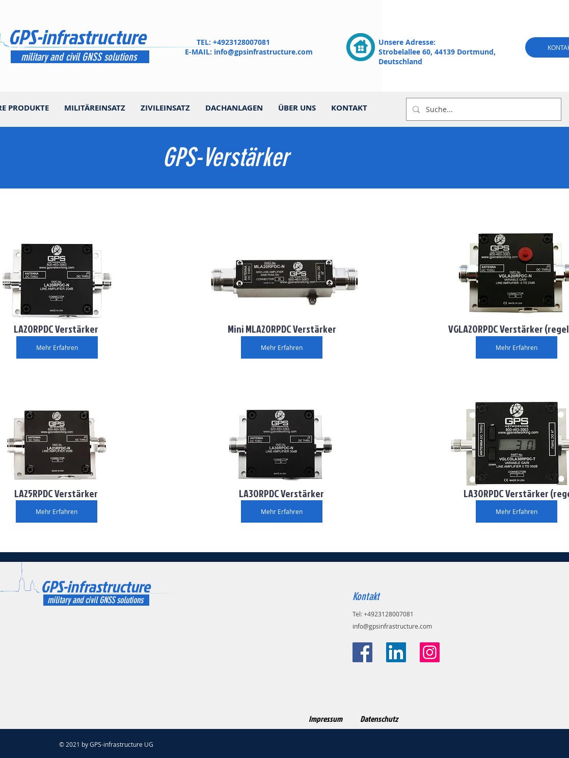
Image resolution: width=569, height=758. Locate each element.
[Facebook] (362, 652)
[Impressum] (326, 719)
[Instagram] (430, 652)
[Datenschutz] (379, 719)
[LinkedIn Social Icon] (396, 652)
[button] (281, 328)
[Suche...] (482, 109)
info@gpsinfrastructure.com (263, 52)
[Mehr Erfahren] (57, 347)
